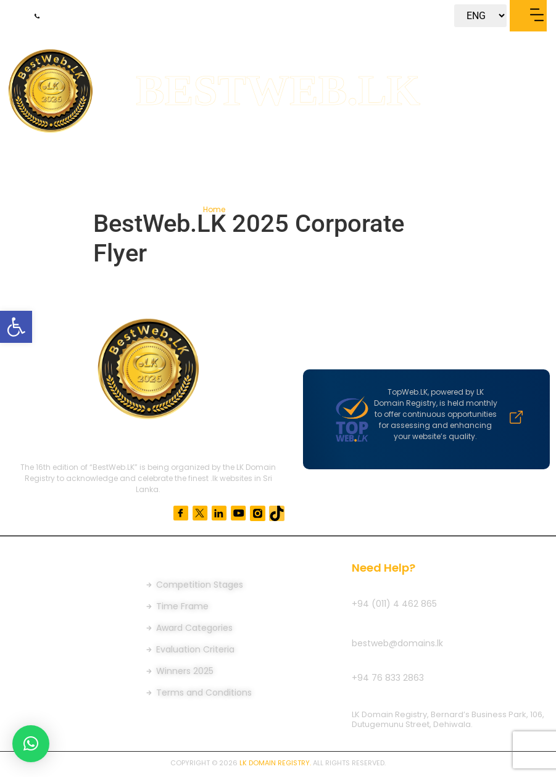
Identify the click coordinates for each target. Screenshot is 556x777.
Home (215, 209)
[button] (16, 327)
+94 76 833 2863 (388, 678)
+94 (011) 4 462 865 (394, 604)
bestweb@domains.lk (397, 643)
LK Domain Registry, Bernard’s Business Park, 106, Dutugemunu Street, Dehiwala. (448, 719)
